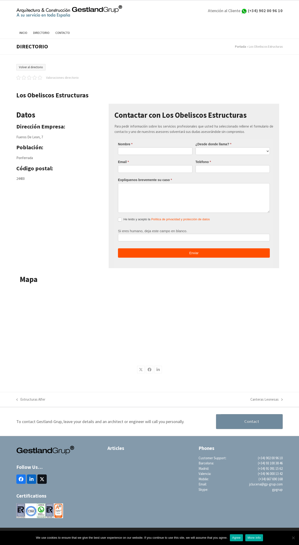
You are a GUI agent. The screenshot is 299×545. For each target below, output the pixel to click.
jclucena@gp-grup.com (266, 484)
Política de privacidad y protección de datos (180, 219)
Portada (240, 46)
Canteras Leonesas (266, 399)
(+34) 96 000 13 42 (270, 473)
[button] (141, 369)
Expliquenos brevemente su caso (145, 180)
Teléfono (203, 162)
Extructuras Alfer (30, 399)
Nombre (125, 144)
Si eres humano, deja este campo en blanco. (152, 231)
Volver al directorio (31, 67)
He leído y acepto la (164, 219)
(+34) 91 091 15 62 (270, 468)
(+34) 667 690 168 (271, 479)
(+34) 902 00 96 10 (270, 458)
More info (254, 537)
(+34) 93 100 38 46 (270, 463)
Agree (236, 537)
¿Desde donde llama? (213, 144)
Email (123, 162)
